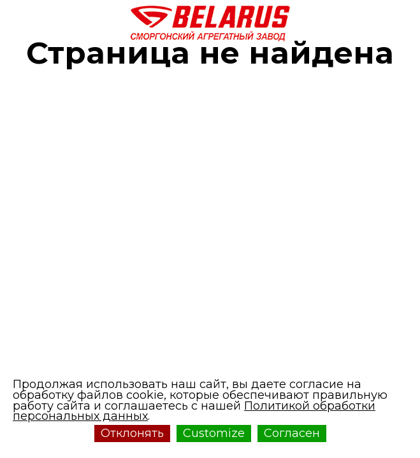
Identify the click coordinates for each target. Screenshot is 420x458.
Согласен (292, 433)
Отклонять (132, 433)
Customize (214, 433)
